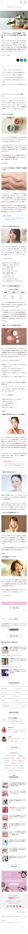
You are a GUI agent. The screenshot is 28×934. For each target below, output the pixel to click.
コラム (3, 700)
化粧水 (21, 765)
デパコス (7, 768)
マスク (7, 677)
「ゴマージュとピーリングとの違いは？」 (12, 70)
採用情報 (24, 916)
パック (20, 666)
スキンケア (8, 53)
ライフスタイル (14, 655)
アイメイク (4, 692)
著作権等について (18, 916)
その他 (17, 700)
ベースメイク (18, 688)
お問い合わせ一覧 (11, 922)
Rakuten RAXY (8, 2)
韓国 (24, 758)
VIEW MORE (14, 748)
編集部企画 (20, 755)
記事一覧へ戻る (14, 636)
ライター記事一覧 (14, 629)
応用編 (8, 55)
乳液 (16, 666)
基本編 (8, 655)
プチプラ (21, 763)
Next (24, 610)
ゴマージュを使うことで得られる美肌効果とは (13, 72)
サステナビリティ (19, 922)
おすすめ (13, 755)
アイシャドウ (6, 760)
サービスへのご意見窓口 (16, 901)
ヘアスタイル (13, 763)
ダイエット (21, 768)
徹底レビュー (21, 760)
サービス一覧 (4, 922)
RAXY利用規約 (8, 901)
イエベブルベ (7, 765)
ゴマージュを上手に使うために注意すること (13, 77)
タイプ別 (18, 770)
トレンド (14, 760)
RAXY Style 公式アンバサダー (8, 666)
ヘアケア (3, 696)
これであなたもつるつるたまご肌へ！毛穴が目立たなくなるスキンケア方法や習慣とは (14, 464)
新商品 (3, 677)
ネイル (17, 696)
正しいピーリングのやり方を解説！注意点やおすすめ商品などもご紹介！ (14, 218)
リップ (6, 763)
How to (3, 55)
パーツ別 (15, 765)
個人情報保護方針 (10, 916)
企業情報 (3, 916)
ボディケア (18, 692)
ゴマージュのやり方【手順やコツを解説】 (12, 75)
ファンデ (13, 768)
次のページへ (14, 603)
